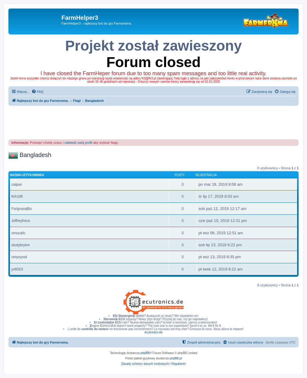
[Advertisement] (153, 122)
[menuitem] (37, 91)
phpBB (145, 353)
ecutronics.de (153, 332)
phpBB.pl (176, 358)
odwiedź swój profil (78, 142)
